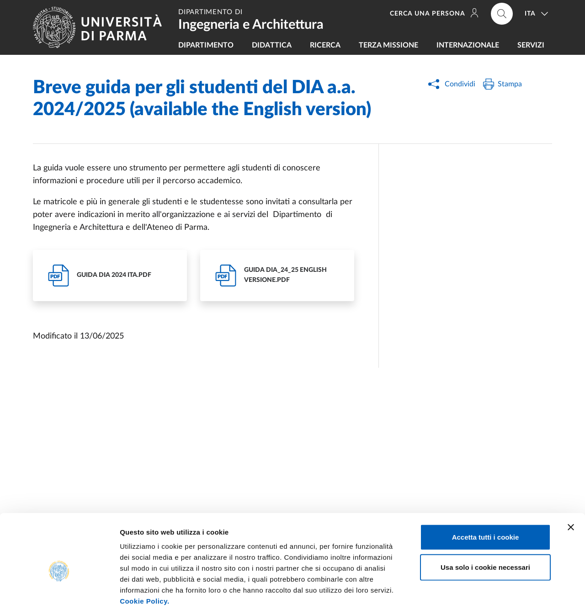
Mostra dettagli (480, 597)
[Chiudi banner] (571, 486)
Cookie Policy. (144, 560)
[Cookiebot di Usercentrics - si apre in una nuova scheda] (59, 597)
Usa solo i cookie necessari (485, 526)
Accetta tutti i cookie (485, 496)
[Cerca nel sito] (502, 14)
